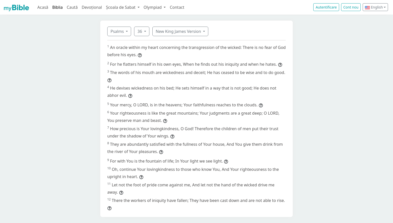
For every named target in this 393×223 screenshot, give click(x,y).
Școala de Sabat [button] (121, 7)
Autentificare (326, 7)
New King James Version (179, 31)
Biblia (57, 7)
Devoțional (92, 7)
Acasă (42, 7)
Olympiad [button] (153, 7)
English (374, 7)
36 (140, 31)
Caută (72, 7)
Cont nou (350, 7)
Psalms (118, 31)
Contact (177, 7)
